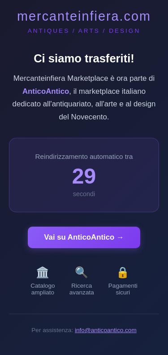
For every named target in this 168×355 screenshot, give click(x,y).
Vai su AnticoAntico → (84, 237)
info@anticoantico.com (106, 330)
